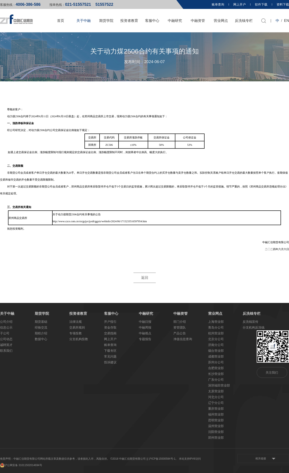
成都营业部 (216, 356)
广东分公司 (216, 379)
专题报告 (145, 339)
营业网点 (221, 21)
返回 (144, 278)
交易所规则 (77, 327)
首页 (60, 21)
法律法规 (75, 321)
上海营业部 (216, 321)
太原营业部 (216, 391)
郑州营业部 (216, 437)
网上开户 (239, 4)
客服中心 (152, 21)
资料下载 (283, 4)
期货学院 (106, 21)
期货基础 (41, 321)
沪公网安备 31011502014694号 (21, 465)
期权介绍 (41, 333)
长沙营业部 (216, 374)
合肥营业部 (216, 368)
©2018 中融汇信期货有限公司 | (128, 458)
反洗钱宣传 (250, 321)
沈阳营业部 (216, 432)
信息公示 (6, 327)
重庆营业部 (216, 408)
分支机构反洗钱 (253, 327)
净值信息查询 (182, 339)
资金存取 (110, 327)
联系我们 (6, 350)
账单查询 (218, 4)
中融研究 (175, 21)
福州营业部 (216, 414)
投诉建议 (110, 362)
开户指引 (110, 321)
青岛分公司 (216, 327)
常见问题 (110, 356)
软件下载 (261, 4)
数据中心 (41, 339)
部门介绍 (179, 321)
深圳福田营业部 (219, 385)
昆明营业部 (216, 420)
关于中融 (83, 21)
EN (286, 21)
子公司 (4, 333)
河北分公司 (216, 397)
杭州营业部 (216, 333)
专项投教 (75, 333)
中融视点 (145, 333)
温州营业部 (216, 426)
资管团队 (179, 327)
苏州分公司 (216, 362)
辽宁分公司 (216, 403)
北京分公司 (216, 339)
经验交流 (41, 327)
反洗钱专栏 (244, 21)
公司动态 (6, 339)
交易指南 (110, 333)
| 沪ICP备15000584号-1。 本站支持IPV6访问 (174, 458)
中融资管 (198, 21)
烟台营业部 (216, 350)
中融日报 (145, 321)
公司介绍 (6, 321)
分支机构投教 (78, 339)
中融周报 (145, 327)
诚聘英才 (6, 345)
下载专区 (110, 350)
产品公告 (179, 333)
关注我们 (272, 372)
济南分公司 (216, 345)
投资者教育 (129, 21)
